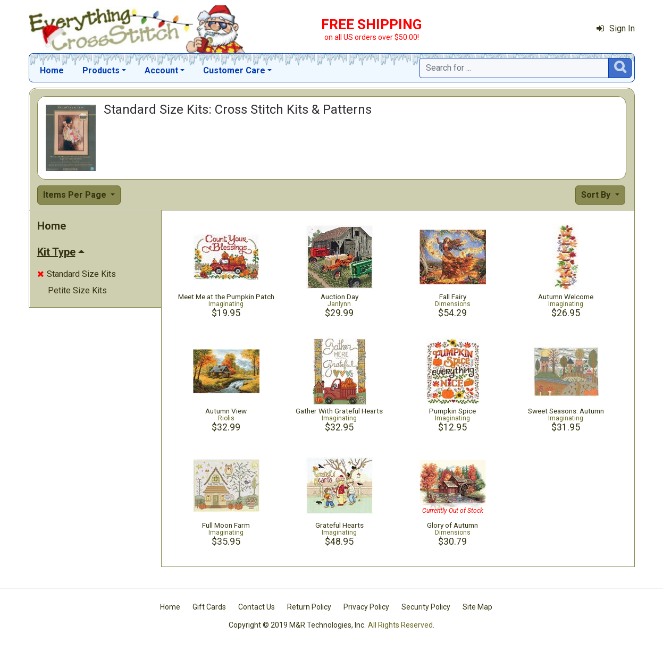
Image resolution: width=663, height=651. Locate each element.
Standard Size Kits (76, 274)
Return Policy (309, 607)
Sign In (616, 28)
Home (52, 70)
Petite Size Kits (77, 290)
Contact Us (256, 607)
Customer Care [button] (234, 70)
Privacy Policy (366, 607)
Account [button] (161, 70)
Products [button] (101, 70)
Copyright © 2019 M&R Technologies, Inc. (297, 625)
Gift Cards (209, 607)
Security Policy (425, 607)
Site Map (477, 607)
